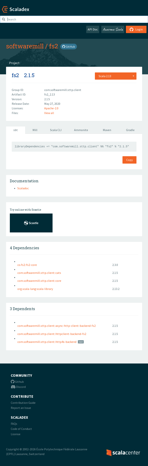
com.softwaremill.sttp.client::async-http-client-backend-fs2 (56, 326)
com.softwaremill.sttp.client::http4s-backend (46, 342)
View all (49, 113)
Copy (129, 160)
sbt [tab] (15, 130)
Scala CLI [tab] (56, 130)
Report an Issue (21, 408)
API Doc (93, 29)
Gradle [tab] (130, 130)
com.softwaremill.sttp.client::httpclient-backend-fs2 (51, 334)
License (15, 434)
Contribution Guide (23, 403)
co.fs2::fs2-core (27, 265)
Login (136, 29)
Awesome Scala (113, 29)
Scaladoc (23, 188)
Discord (18, 387)
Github (17, 382)
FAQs (14, 424)
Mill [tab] (35, 130)
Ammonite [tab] (81, 130)
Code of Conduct (21, 429)
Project (14, 63)
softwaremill (25, 46)
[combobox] (115, 76)
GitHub (68, 46)
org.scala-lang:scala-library (35, 289)
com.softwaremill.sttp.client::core (39, 281)
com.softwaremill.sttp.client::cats (39, 273)
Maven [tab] (107, 130)
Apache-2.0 (51, 108)
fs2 (53, 46)
